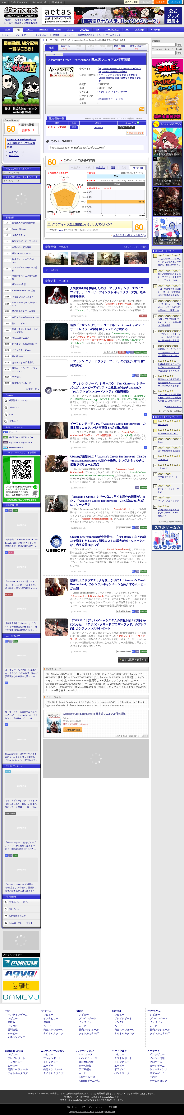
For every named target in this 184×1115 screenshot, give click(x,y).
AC (127, 29)
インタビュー (41, 35)
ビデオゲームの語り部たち (24, 344)
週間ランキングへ (174, 406)
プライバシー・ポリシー (93, 1107)
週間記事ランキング (18, 400)
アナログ (139, 29)
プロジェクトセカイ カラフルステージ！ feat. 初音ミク (168, 512)
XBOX (29, 29)
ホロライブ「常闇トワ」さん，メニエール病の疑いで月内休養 (169, 322)
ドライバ (13, 421)
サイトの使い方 (39, 2)
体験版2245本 (31, 23)
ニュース (14, 151)
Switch (57, 29)
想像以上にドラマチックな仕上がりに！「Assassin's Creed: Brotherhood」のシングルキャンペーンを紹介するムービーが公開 (108, 584)
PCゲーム (13, 432)
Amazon (98, 127)
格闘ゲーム (156, 1061)
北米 (121, 99)
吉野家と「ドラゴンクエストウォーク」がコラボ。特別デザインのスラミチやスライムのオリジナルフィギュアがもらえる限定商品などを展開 (169, 352)
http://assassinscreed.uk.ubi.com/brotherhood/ (120, 68)
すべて (138, 168)
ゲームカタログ (113, 35)
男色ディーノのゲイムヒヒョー (24, 261)
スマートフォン (85, 1050)
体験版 (56, 35)
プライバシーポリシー (19, 902)
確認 (74, 127)
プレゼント (14, 407)
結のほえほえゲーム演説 (23, 311)
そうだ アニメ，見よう (23, 297)
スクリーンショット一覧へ (135, 247)
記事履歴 (160, 2)
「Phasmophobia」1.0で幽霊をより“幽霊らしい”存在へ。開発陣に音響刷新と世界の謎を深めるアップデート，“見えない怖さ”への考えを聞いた (21, 887)
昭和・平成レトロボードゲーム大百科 (24, 331)
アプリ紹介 (85, 1069)
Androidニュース (88, 1058)
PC (18, 30)
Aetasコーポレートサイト (21, 923)
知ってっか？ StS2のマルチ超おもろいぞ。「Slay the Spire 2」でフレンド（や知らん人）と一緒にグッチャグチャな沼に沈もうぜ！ (21, 715)
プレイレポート (23, 35)
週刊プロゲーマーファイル (24, 241)
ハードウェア (112, 29)
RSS (4, 2)
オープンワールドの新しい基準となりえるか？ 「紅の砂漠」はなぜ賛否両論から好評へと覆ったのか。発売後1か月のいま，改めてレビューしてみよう (21, 673)
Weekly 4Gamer (19, 229)
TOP (7, 29)
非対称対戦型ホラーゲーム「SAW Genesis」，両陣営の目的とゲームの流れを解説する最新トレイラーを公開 (169, 367)
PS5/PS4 (43, 29)
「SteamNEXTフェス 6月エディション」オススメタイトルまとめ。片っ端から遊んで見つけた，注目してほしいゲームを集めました (21, 584)
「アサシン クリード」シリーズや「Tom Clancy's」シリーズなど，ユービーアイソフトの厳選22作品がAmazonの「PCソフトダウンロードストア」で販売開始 (107, 387)
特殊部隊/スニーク (108, 99)
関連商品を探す (136, 133)
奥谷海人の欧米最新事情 (23, 223)
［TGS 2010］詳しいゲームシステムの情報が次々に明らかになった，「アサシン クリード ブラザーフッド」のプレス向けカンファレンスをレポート (108, 624)
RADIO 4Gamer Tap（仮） (24, 290)
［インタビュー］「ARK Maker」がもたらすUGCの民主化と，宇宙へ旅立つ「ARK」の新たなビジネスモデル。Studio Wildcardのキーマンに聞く (169, 307)
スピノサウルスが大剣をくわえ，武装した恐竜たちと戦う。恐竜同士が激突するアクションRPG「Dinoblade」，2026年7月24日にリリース (169, 398)
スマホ (70, 29)
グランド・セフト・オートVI (169, 490)
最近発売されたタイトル (89, 35)
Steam (160, 442)
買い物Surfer (18, 356)
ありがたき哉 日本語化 (23, 362)
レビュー (6, 35)
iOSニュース (86, 1054)
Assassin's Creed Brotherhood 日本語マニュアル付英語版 (94, 713)
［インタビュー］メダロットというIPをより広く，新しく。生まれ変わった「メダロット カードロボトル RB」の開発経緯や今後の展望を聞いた (21, 804)
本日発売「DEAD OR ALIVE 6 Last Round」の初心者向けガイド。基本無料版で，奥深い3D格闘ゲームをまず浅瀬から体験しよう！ (21, 543)
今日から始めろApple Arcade (25, 317)
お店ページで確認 (57, 127)
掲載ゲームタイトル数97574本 (20, 20)
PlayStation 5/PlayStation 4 (20, 442)
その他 (153, 1076)
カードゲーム (157, 1065)
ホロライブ (163, 459)
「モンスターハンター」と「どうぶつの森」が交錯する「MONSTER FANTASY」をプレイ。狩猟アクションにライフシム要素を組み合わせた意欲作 (169, 262)
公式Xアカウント (19, 2)
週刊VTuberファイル (21, 253)
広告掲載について (17, 916)
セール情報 (85, 1065)
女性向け (84, 29)
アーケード (153, 1050)
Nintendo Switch (16, 447)
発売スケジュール (53, 1029)
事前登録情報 (86, 1061)
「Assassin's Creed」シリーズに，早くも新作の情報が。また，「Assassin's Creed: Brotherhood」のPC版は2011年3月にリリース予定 (107, 500)
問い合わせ (57, 2)
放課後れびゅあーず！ (22, 383)
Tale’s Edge (163, 424)
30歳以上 (100, 167)
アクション (104, 91)
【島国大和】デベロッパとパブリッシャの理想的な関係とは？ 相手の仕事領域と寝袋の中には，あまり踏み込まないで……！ (21, 626)
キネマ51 (16, 377)
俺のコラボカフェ (20, 323)
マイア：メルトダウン (168, 501)
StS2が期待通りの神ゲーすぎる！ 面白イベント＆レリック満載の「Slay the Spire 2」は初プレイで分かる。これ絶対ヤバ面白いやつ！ (21, 757)
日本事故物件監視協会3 (169, 451)
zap (61, 229)
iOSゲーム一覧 (87, 1076)
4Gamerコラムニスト (21, 338)
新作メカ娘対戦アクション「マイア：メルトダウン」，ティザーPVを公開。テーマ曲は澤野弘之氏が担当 (169, 277)
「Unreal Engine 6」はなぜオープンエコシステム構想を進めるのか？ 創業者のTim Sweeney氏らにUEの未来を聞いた (20, 845)
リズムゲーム (157, 1073)
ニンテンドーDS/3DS (52, 1050)
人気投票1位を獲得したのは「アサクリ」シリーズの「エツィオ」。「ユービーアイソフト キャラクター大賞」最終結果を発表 (108, 292)
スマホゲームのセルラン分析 (24, 269)
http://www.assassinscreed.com (113, 71)
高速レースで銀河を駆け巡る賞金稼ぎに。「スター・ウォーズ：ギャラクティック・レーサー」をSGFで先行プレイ (169, 382)
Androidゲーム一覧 (89, 1080)
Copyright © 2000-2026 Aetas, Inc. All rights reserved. (92, 1111)
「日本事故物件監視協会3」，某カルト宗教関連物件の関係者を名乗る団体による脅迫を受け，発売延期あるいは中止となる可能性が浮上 (169, 292)
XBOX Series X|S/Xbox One (21, 437)
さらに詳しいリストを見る (129, 235)
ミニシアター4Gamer (21, 350)
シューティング (158, 1069)
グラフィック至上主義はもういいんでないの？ (82, 224)
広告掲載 (112, 1107)
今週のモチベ (18, 235)
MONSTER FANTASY (168, 433)
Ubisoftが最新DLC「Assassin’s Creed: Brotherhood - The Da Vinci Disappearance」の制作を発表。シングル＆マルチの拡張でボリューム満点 (108, 460)
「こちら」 (109, 1096)
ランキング (175, 2)
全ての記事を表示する (134, 659)
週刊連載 (13, 1029)
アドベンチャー (119, 91)
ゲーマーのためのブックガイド (24, 304)
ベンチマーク (121, 1073)
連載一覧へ (33, 389)
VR (97, 29)
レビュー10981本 (12, 23)
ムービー (68, 35)
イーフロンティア (108, 74)
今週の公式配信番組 (21, 247)
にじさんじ (163, 468)
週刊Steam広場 (19, 284)
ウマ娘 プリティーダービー (168, 478)
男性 (113, 167)
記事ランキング (16, 1037)
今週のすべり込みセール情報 (24, 277)
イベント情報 (157, 1058)
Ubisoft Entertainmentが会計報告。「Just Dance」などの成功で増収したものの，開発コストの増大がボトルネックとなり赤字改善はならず (108, 540)
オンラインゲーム (18, 1014)
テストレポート (123, 1058)
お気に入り (145, 2)
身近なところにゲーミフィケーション (24, 370)
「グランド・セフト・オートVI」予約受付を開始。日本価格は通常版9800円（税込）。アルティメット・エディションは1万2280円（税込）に (169, 337)
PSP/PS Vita (153, 1011)
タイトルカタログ (53, 1033)
